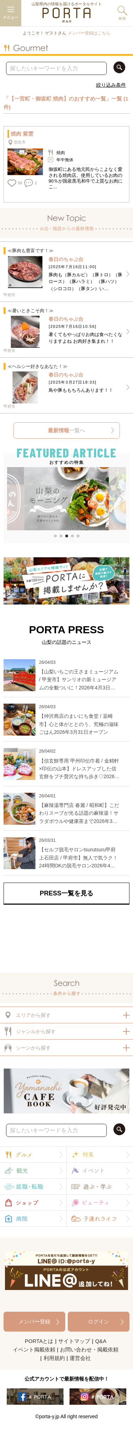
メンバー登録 (34, 1321)
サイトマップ (74, 1341)
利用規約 (54, 1358)
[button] (12, 500)
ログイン (98, 1321)
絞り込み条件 (111, 85)
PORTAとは (39, 1341)
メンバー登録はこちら (89, 33)
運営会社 (80, 1358)
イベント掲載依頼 (34, 1349)
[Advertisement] (66, 936)
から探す (27, 1014)
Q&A (100, 1341)
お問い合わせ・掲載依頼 (89, 1349)
